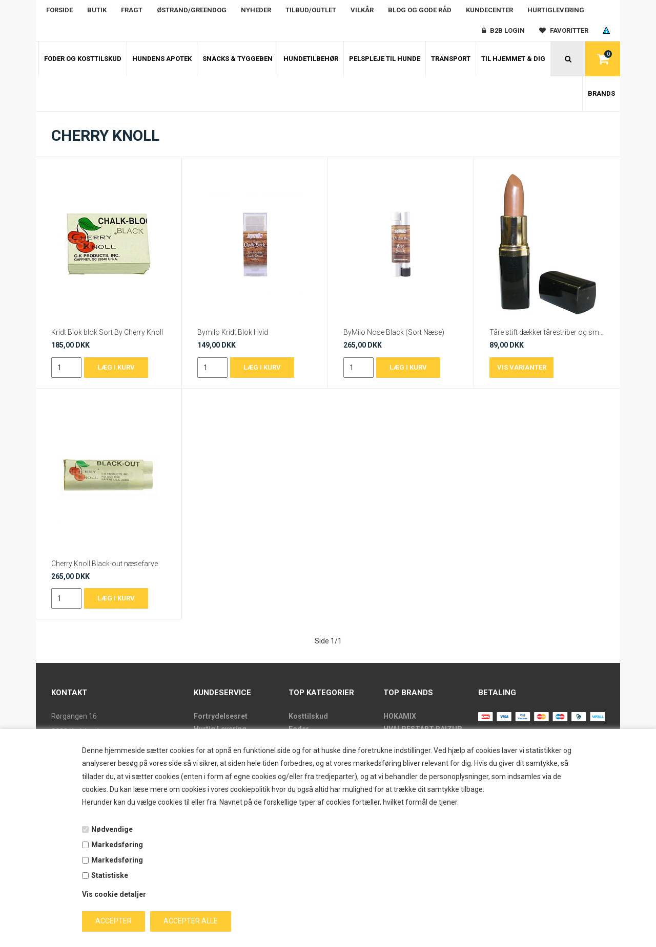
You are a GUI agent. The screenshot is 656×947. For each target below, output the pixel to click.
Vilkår (362, 10)
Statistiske (109, 875)
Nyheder (256, 10)
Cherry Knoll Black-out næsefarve (104, 563)
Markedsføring (117, 845)
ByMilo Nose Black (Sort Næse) (393, 332)
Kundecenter (489, 10)
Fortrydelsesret (221, 716)
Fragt (131, 10)
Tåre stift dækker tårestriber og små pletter (547, 332)
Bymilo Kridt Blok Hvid (232, 332)
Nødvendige (112, 829)
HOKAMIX (399, 716)
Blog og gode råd (420, 10)
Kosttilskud (308, 716)
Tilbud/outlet (310, 10)
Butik (97, 10)
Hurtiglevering (555, 10)
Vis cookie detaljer (114, 894)
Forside (59, 10)
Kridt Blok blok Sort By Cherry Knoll (107, 332)
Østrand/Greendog (192, 10)
